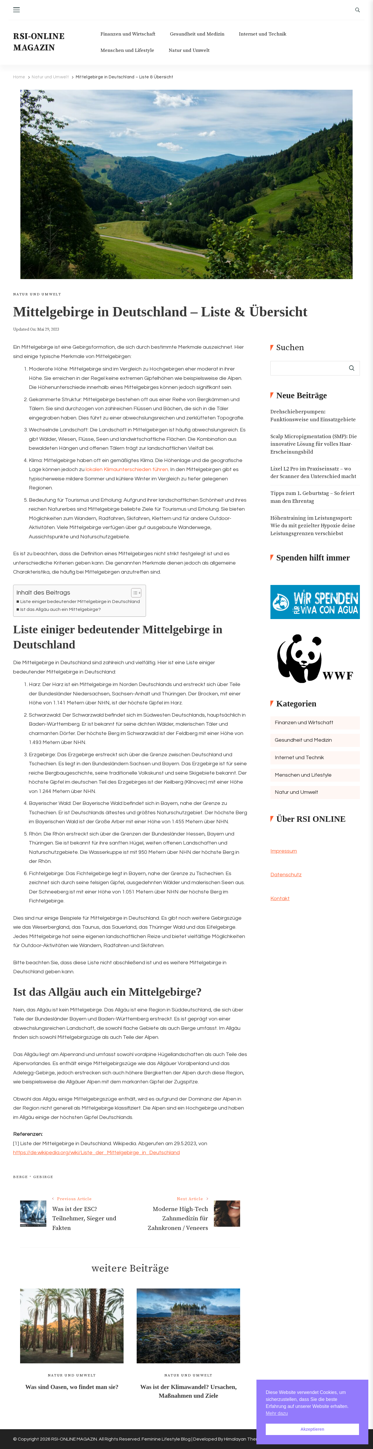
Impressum (283, 851)
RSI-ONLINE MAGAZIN (38, 42)
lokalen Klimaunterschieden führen (127, 469)
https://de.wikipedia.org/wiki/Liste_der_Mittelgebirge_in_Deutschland (96, 1152)
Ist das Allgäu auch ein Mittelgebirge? (60, 609)
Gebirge (43, 1177)
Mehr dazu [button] (277, 1413)
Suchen (290, 348)
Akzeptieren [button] (312, 1429)
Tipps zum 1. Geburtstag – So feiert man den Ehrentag (312, 497)
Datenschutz (286, 874)
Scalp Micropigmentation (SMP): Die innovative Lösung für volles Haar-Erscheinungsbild (313, 444)
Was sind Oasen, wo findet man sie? (72, 1386)
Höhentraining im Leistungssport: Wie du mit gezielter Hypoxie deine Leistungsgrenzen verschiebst (312, 526)
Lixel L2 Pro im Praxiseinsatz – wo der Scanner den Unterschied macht (313, 473)
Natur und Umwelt (189, 50)
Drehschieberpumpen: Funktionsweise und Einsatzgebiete (313, 416)
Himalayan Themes (244, 1439)
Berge (20, 1177)
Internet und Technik (262, 34)
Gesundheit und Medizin (197, 34)
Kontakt (280, 898)
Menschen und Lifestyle (127, 50)
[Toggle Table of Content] (133, 593)
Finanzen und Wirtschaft (128, 34)
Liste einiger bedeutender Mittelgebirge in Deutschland (80, 601)
